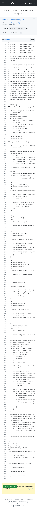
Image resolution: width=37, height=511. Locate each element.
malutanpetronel (9, 20)
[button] (27, 28)
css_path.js (21, 20)
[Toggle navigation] (3, 3)
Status (22, 499)
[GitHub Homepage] (12, 506)
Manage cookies (23, 501)
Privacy (11, 499)
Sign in (23, 3)
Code (5, 33)
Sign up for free (10, 486)
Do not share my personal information (18, 503)
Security (17, 499)
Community (29, 499)
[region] (18, 261)
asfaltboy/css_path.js (14, 23)
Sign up (32, 3)
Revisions (16, 33)
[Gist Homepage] (12, 3)
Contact (15, 501)
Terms (6, 499)
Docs (10, 501)
